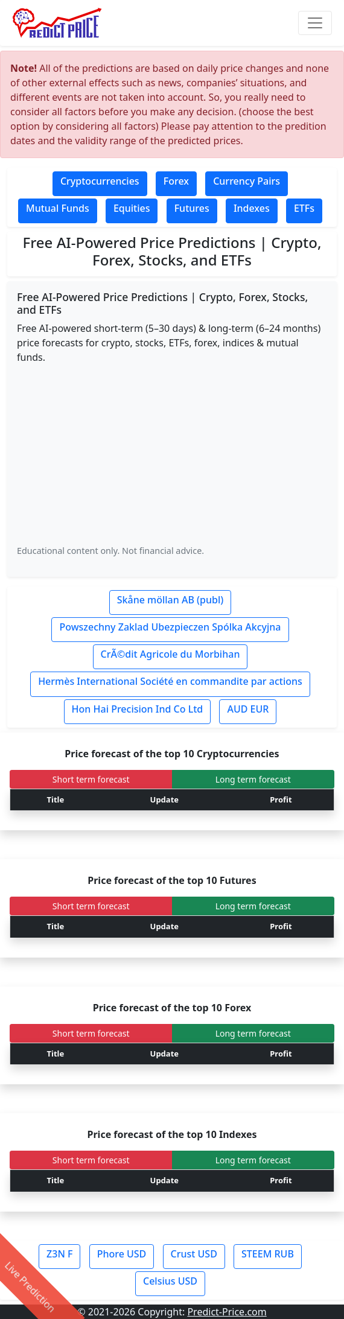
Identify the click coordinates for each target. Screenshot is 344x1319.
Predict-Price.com (226, 1311)
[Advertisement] (172, 453)
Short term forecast (91, 779)
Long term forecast (253, 779)
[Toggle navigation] (315, 23)
